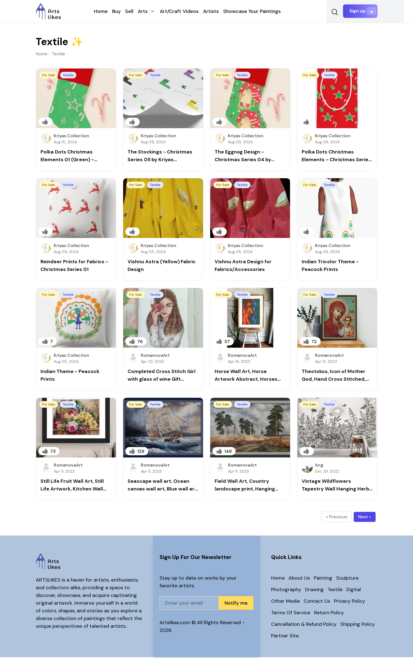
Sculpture (347, 578)
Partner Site (285, 636)
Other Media (285, 602)
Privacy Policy (349, 602)
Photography (286, 590)
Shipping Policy (357, 625)
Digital (353, 590)
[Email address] (189, 604)
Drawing (314, 590)
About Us (299, 578)
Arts (142, 12)
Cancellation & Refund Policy (303, 625)
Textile (335, 590)
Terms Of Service (290, 613)
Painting (323, 578)
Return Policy (329, 613)
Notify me (236, 604)
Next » (364, 517)
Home (278, 578)
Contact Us (317, 602)
